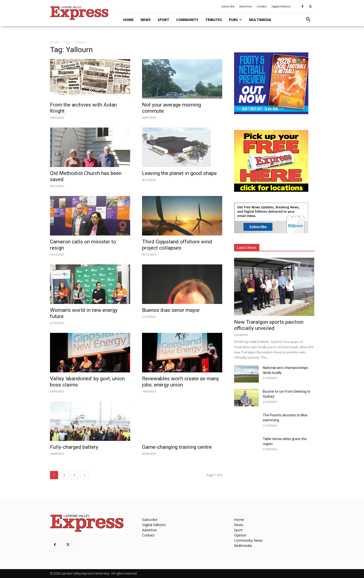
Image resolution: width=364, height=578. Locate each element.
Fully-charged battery (74, 447)
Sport (163, 19)
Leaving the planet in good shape (179, 173)
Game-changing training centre (177, 447)
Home (128, 19)
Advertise (245, 6)
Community (187, 19)
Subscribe (228, 6)
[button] (308, 20)
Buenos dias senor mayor (171, 310)
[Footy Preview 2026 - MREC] (271, 112)
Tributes (213, 19)
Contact (262, 6)
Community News (248, 540)
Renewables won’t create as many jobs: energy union (180, 382)
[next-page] (84, 475)
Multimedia (260, 19)
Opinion (240, 535)
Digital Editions (281, 6)
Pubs (235, 19)
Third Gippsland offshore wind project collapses (177, 245)
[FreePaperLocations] (271, 190)
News (146, 19)
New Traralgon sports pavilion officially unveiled (268, 325)
